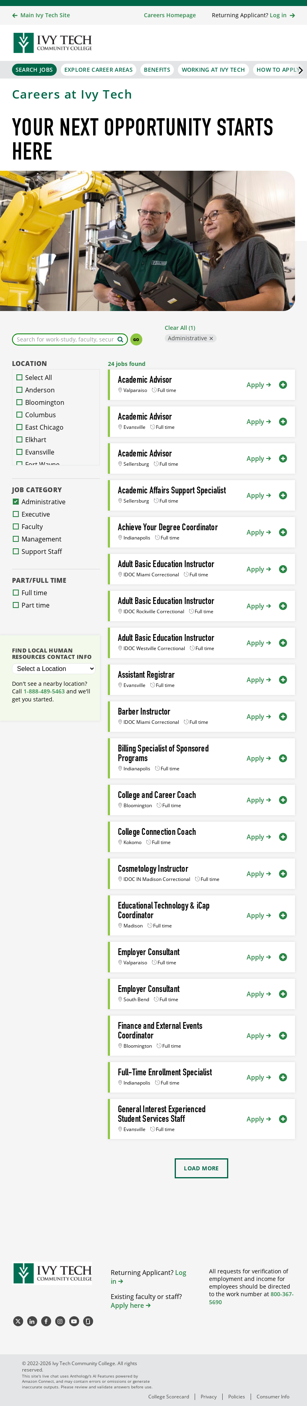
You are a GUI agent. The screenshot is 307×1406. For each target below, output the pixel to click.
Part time (36, 605)
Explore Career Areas (98, 69)
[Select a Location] (54, 668)
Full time (34, 592)
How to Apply (278, 69)
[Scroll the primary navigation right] (297, 70)
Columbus (40, 414)
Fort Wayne (42, 464)
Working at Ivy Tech (213, 69)
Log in (278, 15)
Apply (255, 384)
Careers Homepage (170, 15)
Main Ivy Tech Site (45, 15)
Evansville (39, 452)
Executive (36, 514)
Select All (38, 377)
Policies (236, 1396)
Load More (201, 1168)
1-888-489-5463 (44, 691)
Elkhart (35, 439)
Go (136, 339)
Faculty (32, 526)
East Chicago (44, 427)
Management (42, 539)
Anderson (40, 390)
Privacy (209, 1396)
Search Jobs (34, 69)
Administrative (187, 338)
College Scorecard (168, 1396)
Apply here (127, 1305)
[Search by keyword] (120, 339)
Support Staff (42, 551)
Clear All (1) (180, 327)
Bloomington (44, 402)
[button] (283, 385)
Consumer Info (273, 1396)
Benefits (157, 69)
